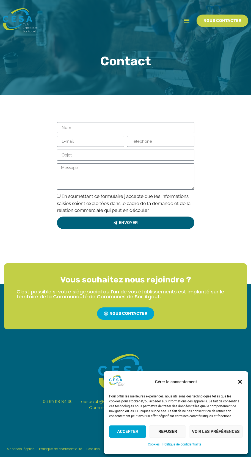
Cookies (154, 444)
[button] (240, 382)
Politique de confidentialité (182, 444)
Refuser (167, 431)
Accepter (127, 431)
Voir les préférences (216, 431)
